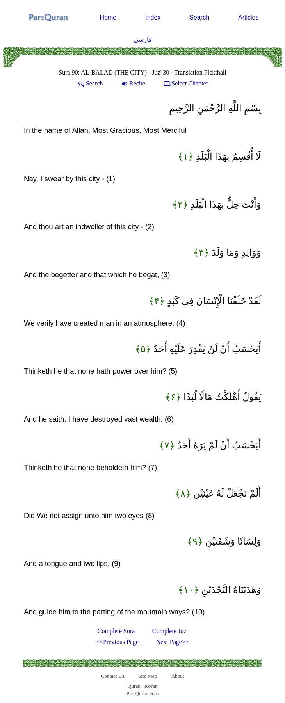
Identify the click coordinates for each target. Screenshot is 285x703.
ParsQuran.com (142, 693)
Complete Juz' (169, 631)
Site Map (147, 676)
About (177, 676)
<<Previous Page (117, 642)
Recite (132, 83)
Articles (248, 17)
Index (152, 17)
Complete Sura (116, 631)
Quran (134, 686)
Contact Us (112, 676)
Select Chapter (185, 83)
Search (199, 17)
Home (108, 17)
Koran (150, 686)
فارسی (143, 39)
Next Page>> (172, 642)
